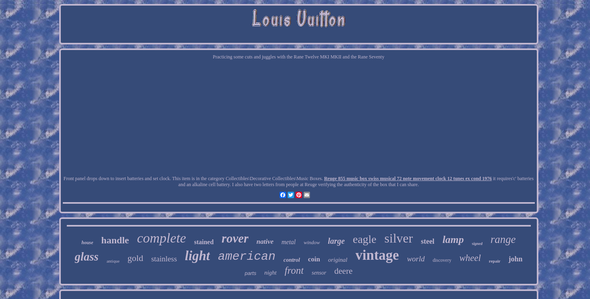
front (294, 270)
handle (115, 240)
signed (477, 243)
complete (161, 238)
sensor (319, 273)
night (270, 272)
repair (494, 261)
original (337, 260)
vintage (377, 255)
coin (314, 259)
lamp (453, 239)
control (292, 260)
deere (343, 271)
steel (427, 241)
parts (250, 273)
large (336, 241)
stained (204, 242)
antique (112, 261)
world (415, 259)
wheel (470, 258)
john (515, 259)
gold (135, 258)
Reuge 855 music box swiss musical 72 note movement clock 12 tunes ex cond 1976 (408, 178)
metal (289, 242)
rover (235, 238)
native (265, 241)
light (197, 256)
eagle (364, 239)
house (87, 242)
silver (398, 238)
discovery (442, 260)
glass (87, 256)
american (247, 256)
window (312, 242)
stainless (164, 259)
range (503, 239)
